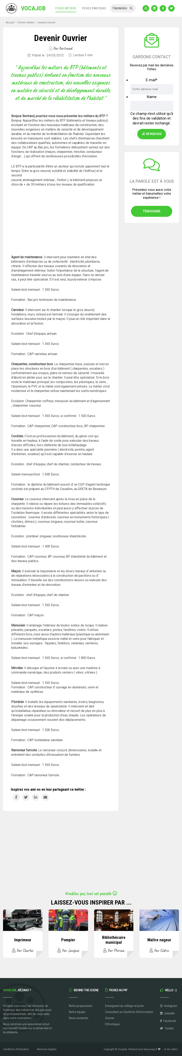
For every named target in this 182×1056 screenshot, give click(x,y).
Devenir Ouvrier (46, 22)
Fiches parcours (94, 8)
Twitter (167, 1028)
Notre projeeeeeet (80, 1005)
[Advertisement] (60, 220)
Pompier (68, 939)
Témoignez (119, 8)
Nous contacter (78, 1018)
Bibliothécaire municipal (113, 940)
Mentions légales (47, 1049)
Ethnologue (112, 1024)
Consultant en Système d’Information (129, 1012)
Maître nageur (159, 939)
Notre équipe (77, 1012)
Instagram (168, 1005)
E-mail (151, 80)
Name (152, 97)
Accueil (10, 22)
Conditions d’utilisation (16, 1049)
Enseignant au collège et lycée (124, 1005)
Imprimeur (22, 939)
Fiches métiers (65, 8)
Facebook (168, 1021)
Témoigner (151, 211)
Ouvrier (109, 1018)
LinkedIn (167, 1013)
